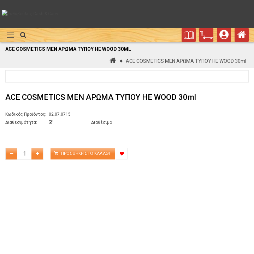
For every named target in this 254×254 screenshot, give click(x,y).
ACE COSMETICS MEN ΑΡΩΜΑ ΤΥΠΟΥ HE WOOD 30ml (186, 61)
